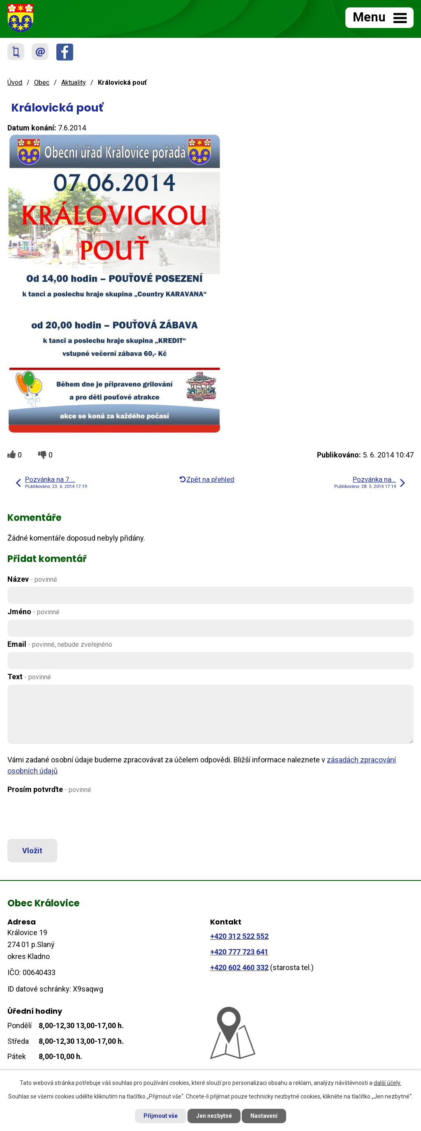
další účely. (387, 1083)
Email (59, 644)
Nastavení (264, 1115)
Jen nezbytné (214, 1115)
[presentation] (68, 817)
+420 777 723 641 (239, 952)
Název (32, 579)
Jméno (33, 611)
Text (29, 676)
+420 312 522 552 (239, 936)
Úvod (14, 82)
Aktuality (73, 82)
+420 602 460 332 (239, 967)
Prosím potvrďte (49, 789)
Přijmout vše (160, 1115)
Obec (41, 82)
